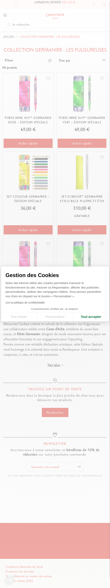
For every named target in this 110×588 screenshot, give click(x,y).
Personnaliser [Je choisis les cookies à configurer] (55, 317)
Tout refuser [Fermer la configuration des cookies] (19, 317)
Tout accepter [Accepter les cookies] (91, 317)
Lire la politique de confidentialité (25, 302)
